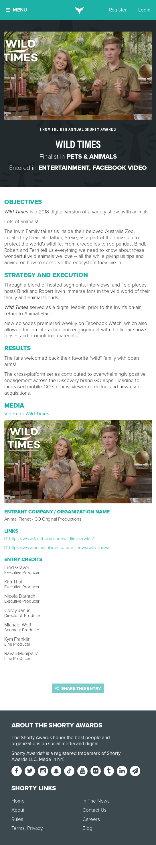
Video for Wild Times (26, 414)
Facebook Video (119, 168)
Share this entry (78, 688)
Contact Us (94, 810)
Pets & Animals (92, 156)
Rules (17, 819)
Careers (91, 819)
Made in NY (51, 759)
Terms (18, 828)
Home (18, 801)
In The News (96, 801)
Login (144, 10)
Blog (87, 828)
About (17, 810)
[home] (78, 10)
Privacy (35, 828)
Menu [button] (16, 10)
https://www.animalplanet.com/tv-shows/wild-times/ (56, 547)
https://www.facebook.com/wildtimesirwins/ (49, 539)
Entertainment (63, 168)
